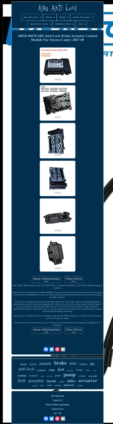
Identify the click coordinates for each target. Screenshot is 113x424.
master (83, 364)
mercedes (93, 376)
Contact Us (57, 400)
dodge (52, 370)
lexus (24, 364)
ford (61, 369)
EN (55, 413)
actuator (87, 381)
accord (49, 376)
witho (61, 381)
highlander (69, 385)
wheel (94, 370)
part (58, 375)
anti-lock (26, 368)
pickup (35, 386)
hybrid (32, 364)
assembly (36, 380)
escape (79, 385)
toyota (51, 381)
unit (42, 376)
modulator (41, 370)
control (33, 375)
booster (87, 370)
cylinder (82, 376)
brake (60, 363)
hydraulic (70, 370)
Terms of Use (58, 409)
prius (42, 385)
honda (79, 370)
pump (70, 374)
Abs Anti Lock (57, 396)
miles (71, 381)
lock (21, 380)
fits (92, 364)
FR (59, 413)
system (22, 375)
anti (73, 363)
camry (49, 385)
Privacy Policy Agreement (57, 404)
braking (58, 385)
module (45, 363)
